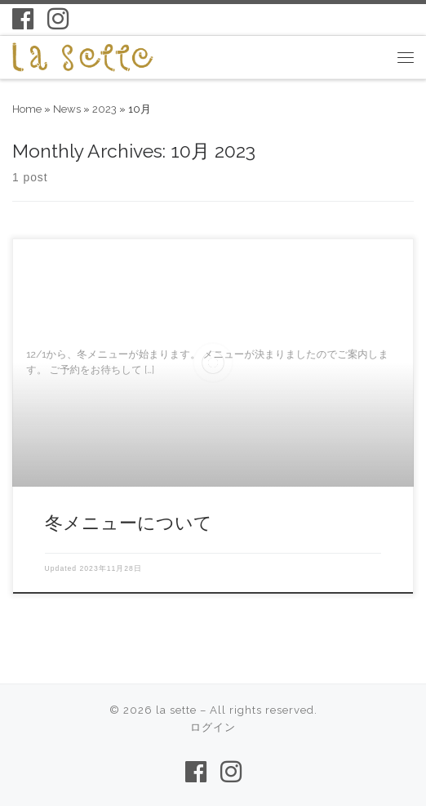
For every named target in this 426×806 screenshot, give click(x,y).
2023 (104, 109)
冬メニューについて (128, 522)
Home (27, 109)
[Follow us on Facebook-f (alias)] (22, 19)
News (67, 109)
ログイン (213, 727)
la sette (176, 710)
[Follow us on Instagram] (58, 19)
